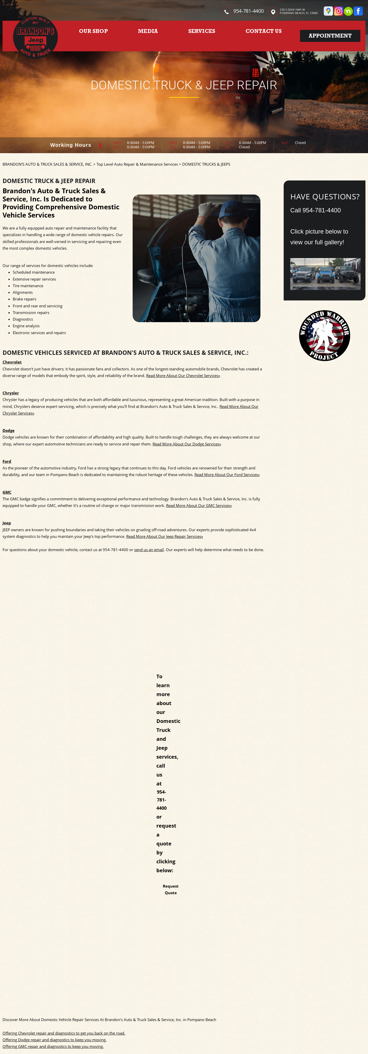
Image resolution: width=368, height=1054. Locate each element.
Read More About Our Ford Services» (227, 474)
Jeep (7, 522)
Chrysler (11, 392)
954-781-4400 (248, 10)
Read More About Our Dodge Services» (187, 443)
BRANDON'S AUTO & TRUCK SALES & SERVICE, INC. (47, 164)
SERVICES (201, 31)
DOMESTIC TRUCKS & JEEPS (206, 164)
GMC (7, 492)
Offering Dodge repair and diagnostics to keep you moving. (55, 1039)
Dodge (9, 430)
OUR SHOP (93, 31)
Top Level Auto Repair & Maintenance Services (137, 164)
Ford (7, 461)
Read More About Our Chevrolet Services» (183, 375)
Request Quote (171, 889)
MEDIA (148, 31)
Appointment (330, 35)
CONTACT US (264, 31)
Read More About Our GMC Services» (199, 505)
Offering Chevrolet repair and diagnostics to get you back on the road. (64, 1033)
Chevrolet (12, 362)
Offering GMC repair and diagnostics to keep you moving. (53, 1046)
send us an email (149, 549)
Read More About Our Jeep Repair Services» (164, 536)
